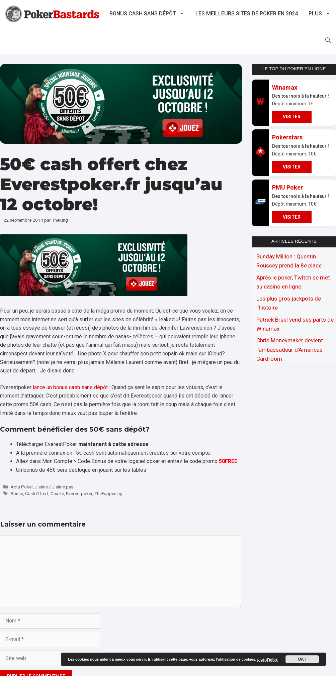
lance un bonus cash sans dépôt (70, 387)
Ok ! (302, 659)
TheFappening (108, 493)
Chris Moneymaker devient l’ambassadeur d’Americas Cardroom (289, 349)
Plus (322, 13)
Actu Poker (22, 486)
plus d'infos (267, 659)
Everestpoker (79, 493)
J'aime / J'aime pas (54, 486)
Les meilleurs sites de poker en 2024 (246, 13)
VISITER (292, 116)
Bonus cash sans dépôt (149, 13)
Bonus (17, 493)
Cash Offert (37, 493)
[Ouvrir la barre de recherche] (328, 40)
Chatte (57, 493)
